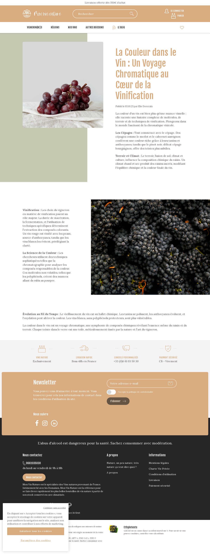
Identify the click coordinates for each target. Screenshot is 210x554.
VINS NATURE (42, 357)
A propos (112, 472)
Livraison (154, 480)
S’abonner (118, 401)
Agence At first (72, 512)
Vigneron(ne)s (34, 27)
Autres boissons (95, 27)
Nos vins (72, 27)
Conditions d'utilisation (162, 474)
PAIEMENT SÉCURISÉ (168, 357)
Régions (55, 27)
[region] (36, 527)
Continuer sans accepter (54, 508)
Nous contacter (34, 477)
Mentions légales (159, 462)
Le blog (118, 28)
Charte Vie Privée (159, 468)
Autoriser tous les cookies (35, 531)
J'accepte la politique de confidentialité (135, 392)
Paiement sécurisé (159, 485)
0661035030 (32, 463)
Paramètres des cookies (36, 540)
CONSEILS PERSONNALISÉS (126, 357)
